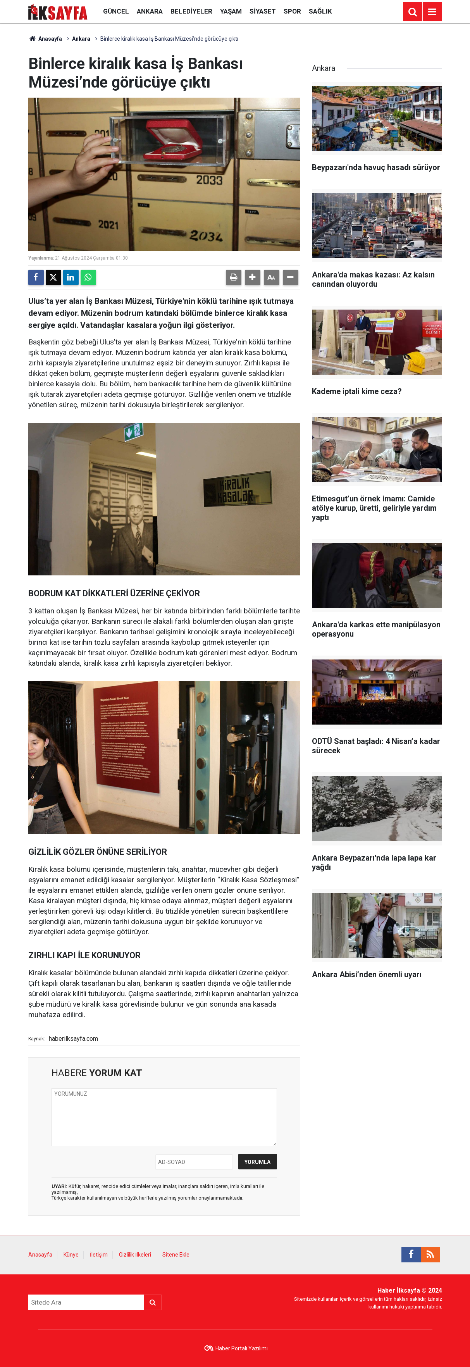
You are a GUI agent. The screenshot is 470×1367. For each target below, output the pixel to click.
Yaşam (231, 11)
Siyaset (263, 11)
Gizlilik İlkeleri (135, 1255)
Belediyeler (191, 11)
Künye (71, 1255)
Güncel (116, 11)
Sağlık (320, 11)
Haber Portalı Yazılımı (241, 1348)
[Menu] (432, 12)
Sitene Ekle (175, 1255)
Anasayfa (45, 39)
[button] (252, 277)
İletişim (99, 1255)
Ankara (150, 11)
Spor (292, 11)
